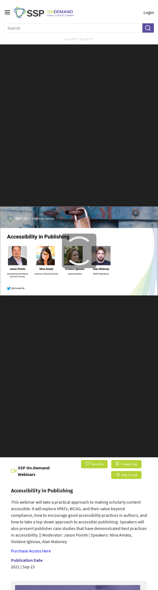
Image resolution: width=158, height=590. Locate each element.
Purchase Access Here (31, 551)
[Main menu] (7, 12)
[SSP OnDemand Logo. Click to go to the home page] (48, 12)
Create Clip (126, 464)
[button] (147, 28)
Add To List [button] (126, 475)
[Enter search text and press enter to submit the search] (73, 28)
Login (148, 12)
